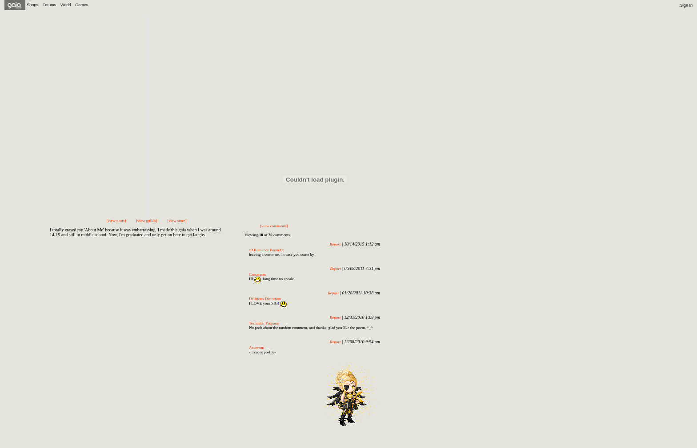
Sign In (686, 5)
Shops (32, 5)
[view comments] (274, 226)
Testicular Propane (264, 323)
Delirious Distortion (265, 299)
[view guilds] (146, 220)
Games (81, 5)
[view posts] (116, 220)
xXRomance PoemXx (266, 250)
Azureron (256, 347)
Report (335, 244)
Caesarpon (257, 274)
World (65, 5)
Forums (49, 5)
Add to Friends (227, 39)
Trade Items (342, 39)
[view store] (176, 220)
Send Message (297, 39)
